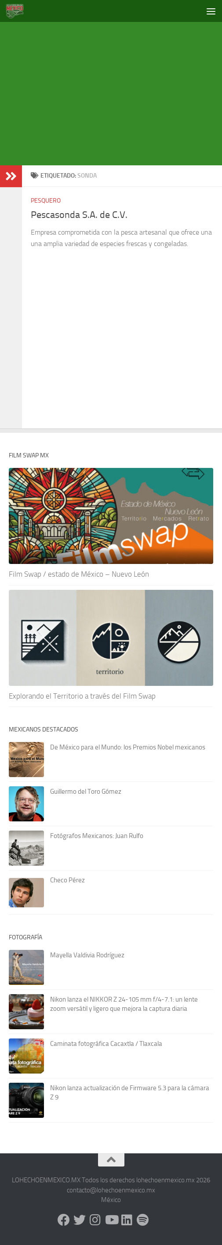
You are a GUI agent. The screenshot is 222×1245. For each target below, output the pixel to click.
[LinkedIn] (127, 1220)
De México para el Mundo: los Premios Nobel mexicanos (127, 747)
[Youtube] (111, 1220)
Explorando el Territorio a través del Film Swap (82, 696)
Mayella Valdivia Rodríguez (87, 955)
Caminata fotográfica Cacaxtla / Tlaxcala (106, 1044)
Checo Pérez (67, 880)
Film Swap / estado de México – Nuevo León (79, 574)
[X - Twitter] (79, 1220)
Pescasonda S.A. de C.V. (79, 215)
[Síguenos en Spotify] (143, 1220)
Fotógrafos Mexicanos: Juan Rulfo (96, 836)
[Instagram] (95, 1220)
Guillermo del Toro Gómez (85, 792)
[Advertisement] (115, 92)
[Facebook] (64, 1220)
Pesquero (46, 200)
